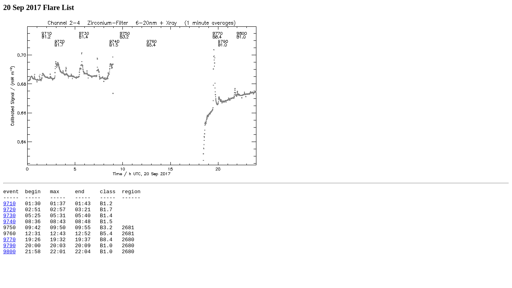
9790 (9, 257)
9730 (9, 221)
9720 (9, 214)
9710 (9, 206)
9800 (9, 264)
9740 (9, 228)
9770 (9, 250)
